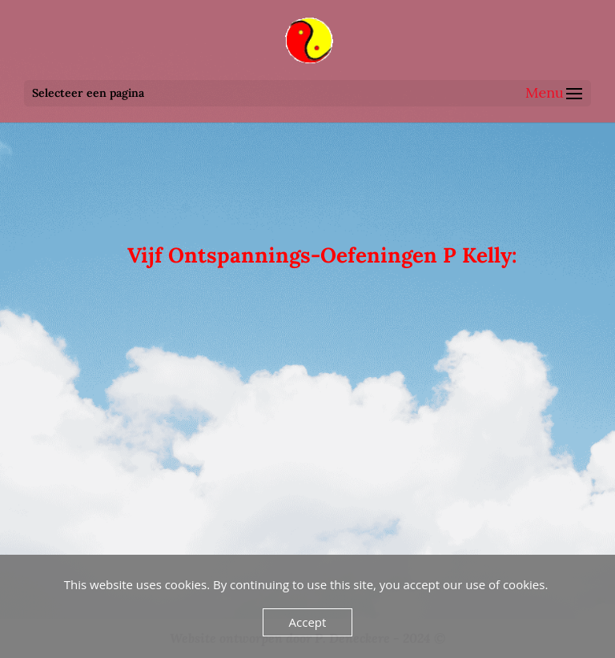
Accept (308, 622)
